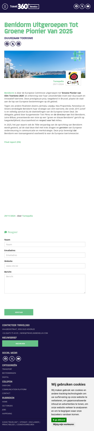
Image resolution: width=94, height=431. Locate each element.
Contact (6, 393)
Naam (7, 239)
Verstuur (19, 312)
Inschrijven (16, 343)
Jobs (4, 409)
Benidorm (9, 92)
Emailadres (9, 250)
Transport (7, 369)
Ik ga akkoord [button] (59, 420)
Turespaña (27, 215)
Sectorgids (7, 406)
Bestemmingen (9, 373)
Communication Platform (14, 389)
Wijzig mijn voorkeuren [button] (63, 424)
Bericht (7, 271)
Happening (7, 413)
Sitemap (23, 422)
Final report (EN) (12, 142)
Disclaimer (34, 422)
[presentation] (26, 301)
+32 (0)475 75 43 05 (10, 333)
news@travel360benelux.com (34, 333)
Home (4, 401)
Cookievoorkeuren (25, 424)
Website (8, 261)
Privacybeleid (8, 424)
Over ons (6, 385)
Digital (5, 377)
